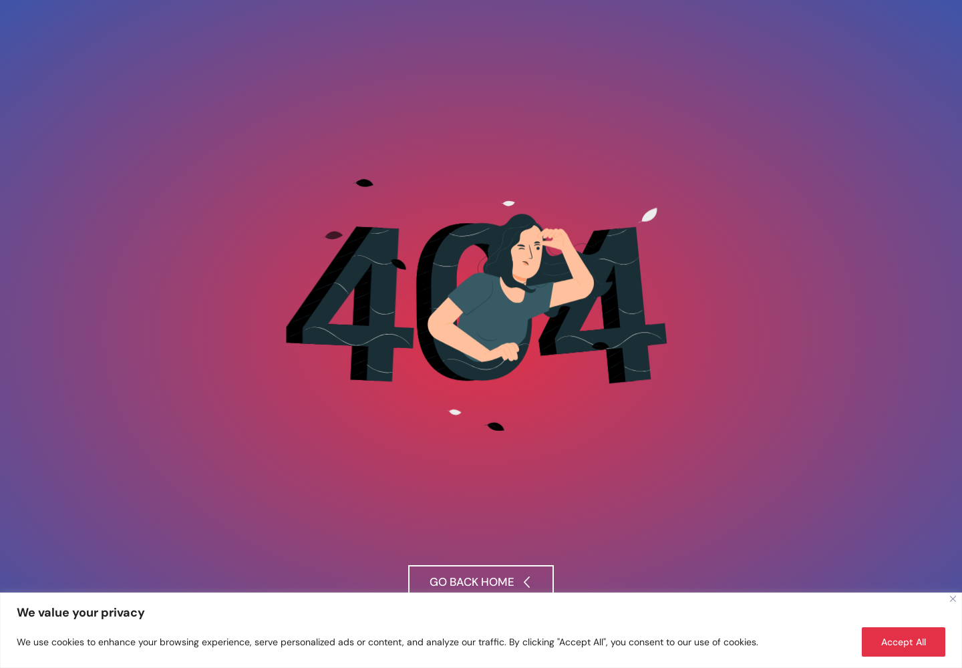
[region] (481, 630)
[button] (481, 583)
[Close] (953, 599)
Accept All (903, 642)
